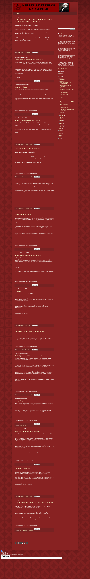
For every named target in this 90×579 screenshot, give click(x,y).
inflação (33, 54)
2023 (60, 78)
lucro (25, 425)
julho (61, 117)
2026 (60, 73)
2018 (60, 135)
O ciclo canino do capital (23, 214)
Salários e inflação (21, 87)
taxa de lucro (37, 54)
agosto (61, 115)
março (61, 123)
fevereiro (62, 125)
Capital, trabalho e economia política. (27, 431)
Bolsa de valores (22, 530)
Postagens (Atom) (21, 535)
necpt (60, 33)
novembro (62, 81)
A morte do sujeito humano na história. (28, 148)
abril (61, 121)
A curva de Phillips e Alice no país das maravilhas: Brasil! (34, 502)
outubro (61, 112)
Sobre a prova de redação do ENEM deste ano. (31, 356)
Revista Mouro (17, 13)
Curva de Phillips (28, 530)
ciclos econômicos (23, 54)
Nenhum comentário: (28, 144)
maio (61, 120)
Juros (23, 425)
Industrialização (28, 54)
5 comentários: (27, 52)
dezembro (62, 79)
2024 (60, 76)
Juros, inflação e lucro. (22, 401)
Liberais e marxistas (21, 181)
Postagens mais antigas (49, 533)
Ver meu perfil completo (62, 68)
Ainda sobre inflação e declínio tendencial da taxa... (65, 83)
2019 (60, 133)
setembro (62, 113)
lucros (32, 530)
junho (61, 118)
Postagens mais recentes (19, 533)
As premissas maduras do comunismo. (28, 255)
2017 (60, 136)
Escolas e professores (22, 468)
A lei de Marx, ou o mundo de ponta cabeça (29, 331)
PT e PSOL (18, 291)
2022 (60, 128)
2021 (60, 130)
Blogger (56, 546)
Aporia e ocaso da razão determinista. (27, 120)
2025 (60, 75)
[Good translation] (3, 556)
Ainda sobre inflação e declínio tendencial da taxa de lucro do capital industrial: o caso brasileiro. (34, 20)
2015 (60, 140)
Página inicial (34, 533)
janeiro (61, 126)
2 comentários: (27, 325)
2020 (60, 132)
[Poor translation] (8, 556)
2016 (60, 138)
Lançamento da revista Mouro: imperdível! (29, 60)
